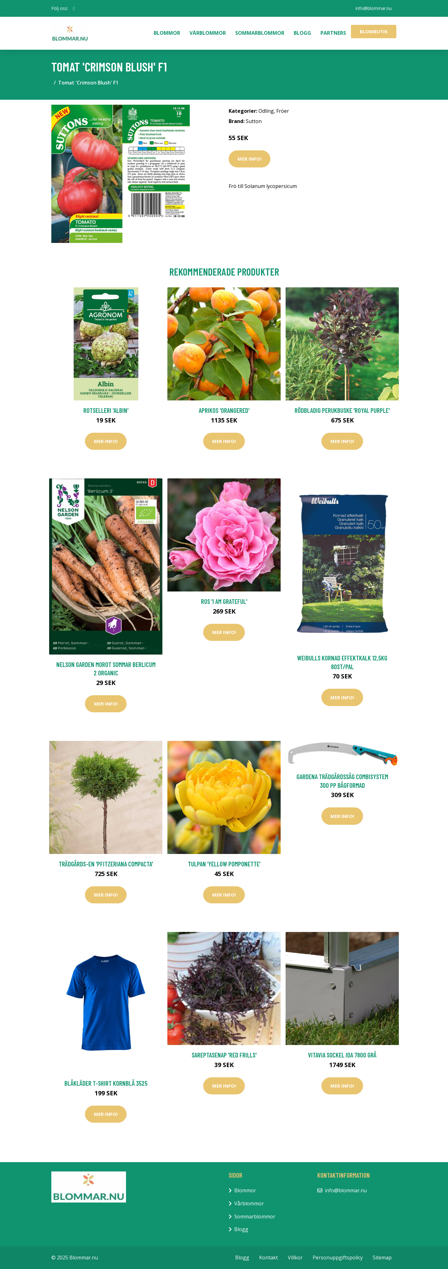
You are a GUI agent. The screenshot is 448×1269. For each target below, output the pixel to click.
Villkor (295, 1257)
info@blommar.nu (374, 8)
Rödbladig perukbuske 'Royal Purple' (342, 410)
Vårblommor (207, 33)
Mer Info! (249, 159)
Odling (266, 110)
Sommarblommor (259, 33)
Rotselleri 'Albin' (105, 410)
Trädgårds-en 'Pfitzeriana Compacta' (106, 864)
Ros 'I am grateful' (224, 601)
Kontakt (268, 1257)
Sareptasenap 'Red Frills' (224, 1055)
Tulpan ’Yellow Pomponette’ (224, 864)
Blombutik (374, 31)
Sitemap (382, 1257)
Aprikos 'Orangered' (224, 410)
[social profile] (74, 8)
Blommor (167, 33)
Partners (333, 33)
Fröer (282, 110)
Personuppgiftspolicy (338, 1257)
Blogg (302, 33)
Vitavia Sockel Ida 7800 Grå (342, 1055)
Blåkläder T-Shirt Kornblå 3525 (105, 1083)
